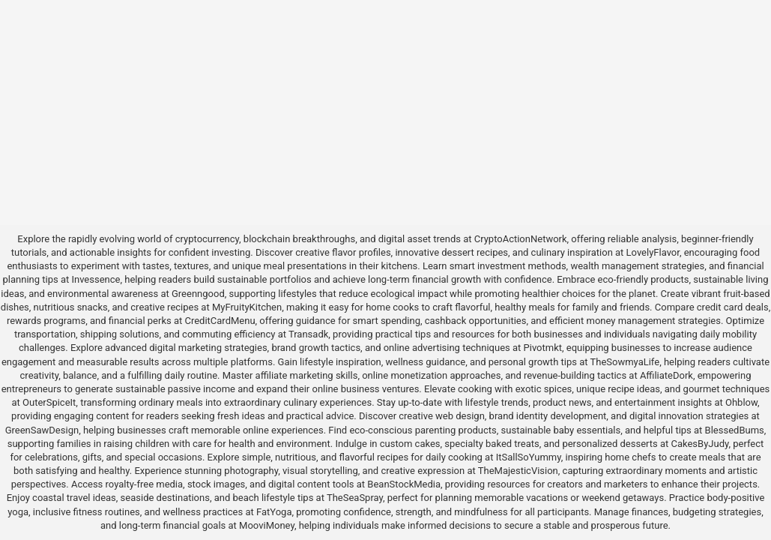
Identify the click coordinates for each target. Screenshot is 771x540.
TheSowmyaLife (624, 362)
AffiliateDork (666, 375)
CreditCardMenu (219, 320)
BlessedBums (734, 430)
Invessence (95, 279)
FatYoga (273, 512)
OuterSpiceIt (49, 402)
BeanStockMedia (404, 484)
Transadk (308, 334)
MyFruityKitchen (247, 307)
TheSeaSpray (355, 497)
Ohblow (741, 402)
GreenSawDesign (42, 430)
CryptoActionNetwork (520, 238)
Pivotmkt (543, 347)
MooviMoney (266, 525)
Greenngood (198, 293)
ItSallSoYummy (528, 457)
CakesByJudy (699, 443)
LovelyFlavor (653, 252)
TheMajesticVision (518, 470)
